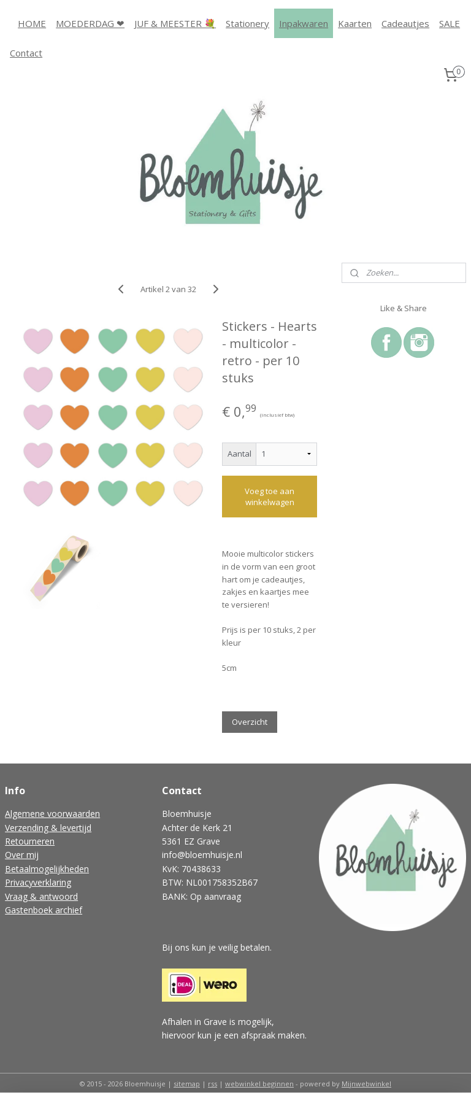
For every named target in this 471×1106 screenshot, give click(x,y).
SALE (449, 23)
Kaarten (355, 23)
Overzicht (249, 721)
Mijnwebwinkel (366, 1083)
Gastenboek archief (43, 910)
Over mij (22, 854)
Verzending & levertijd (48, 827)
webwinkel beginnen (259, 1083)
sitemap (187, 1083)
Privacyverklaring (38, 882)
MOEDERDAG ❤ (90, 23)
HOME (32, 23)
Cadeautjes (405, 23)
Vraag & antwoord (41, 896)
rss (212, 1083)
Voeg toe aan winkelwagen (269, 496)
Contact (26, 53)
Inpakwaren (303, 23)
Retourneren (30, 841)
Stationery (247, 23)
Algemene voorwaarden (52, 813)
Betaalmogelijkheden (47, 869)
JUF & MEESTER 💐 (175, 23)
